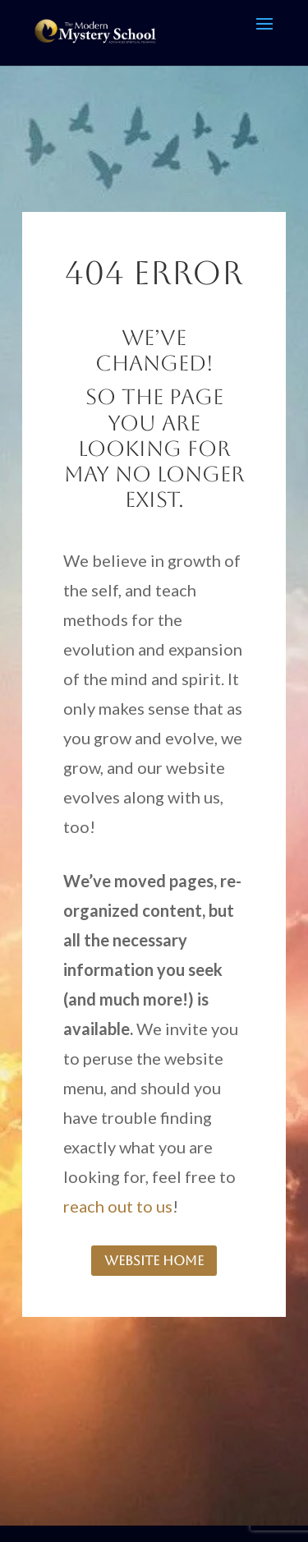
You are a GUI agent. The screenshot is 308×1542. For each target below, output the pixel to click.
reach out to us (117, 1206)
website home (154, 1260)
